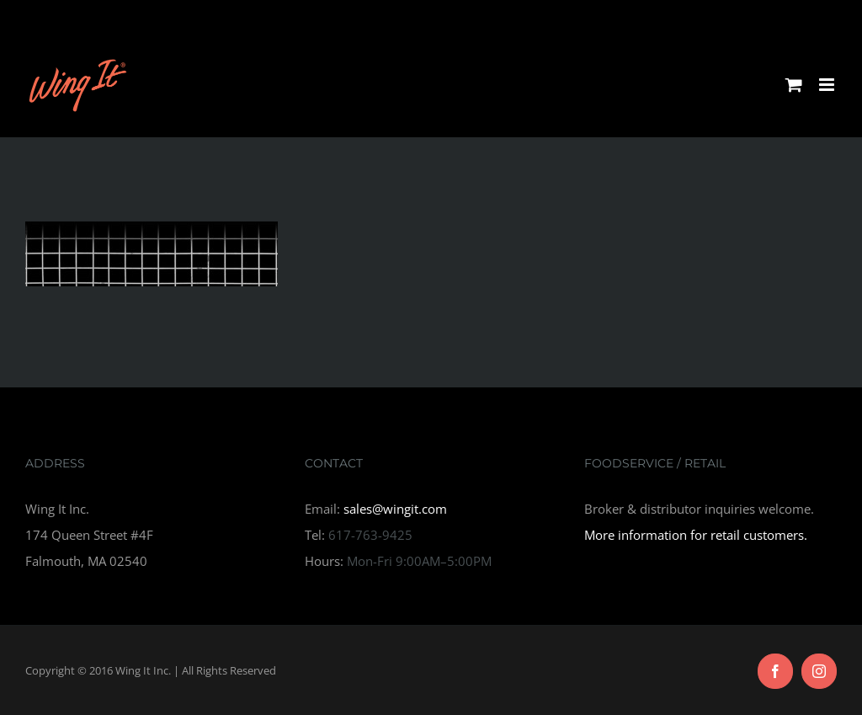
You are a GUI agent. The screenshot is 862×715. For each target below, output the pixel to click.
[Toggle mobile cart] (793, 84)
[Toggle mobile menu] (828, 84)
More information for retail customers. (695, 534)
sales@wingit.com (395, 508)
